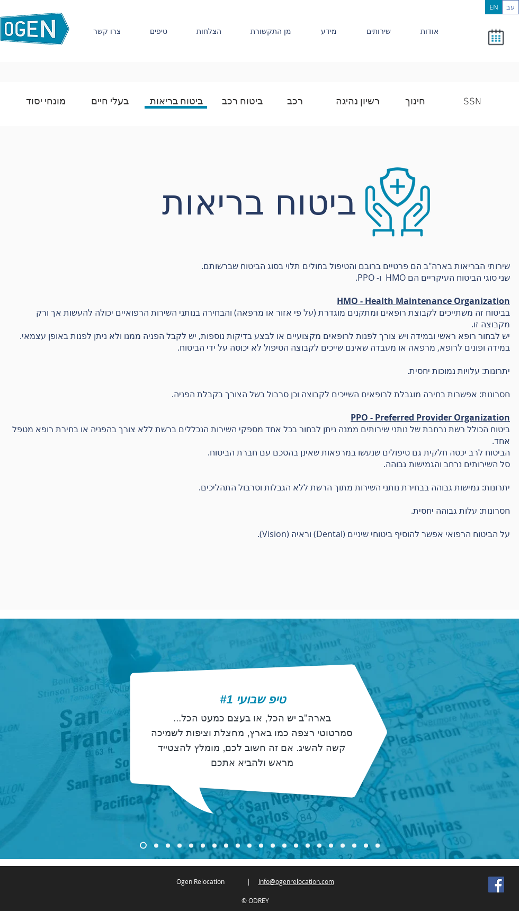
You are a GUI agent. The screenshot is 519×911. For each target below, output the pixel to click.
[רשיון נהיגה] (357, 102)
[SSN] (472, 102)
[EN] (493, 7)
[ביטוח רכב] (242, 102)
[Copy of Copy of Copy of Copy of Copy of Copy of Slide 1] (238, 845)
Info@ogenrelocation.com (296, 881)
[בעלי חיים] (109, 102)
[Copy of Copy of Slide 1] (156, 845)
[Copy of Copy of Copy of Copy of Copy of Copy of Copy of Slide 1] (296, 845)
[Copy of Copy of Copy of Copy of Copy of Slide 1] (226, 845)
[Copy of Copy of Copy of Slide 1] (168, 845)
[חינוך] (415, 102)
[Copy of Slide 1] (143, 845)
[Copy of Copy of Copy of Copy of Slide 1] (214, 845)
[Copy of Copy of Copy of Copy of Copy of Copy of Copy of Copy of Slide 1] (377, 845)
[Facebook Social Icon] (496, 884)
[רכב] (295, 102)
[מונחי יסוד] (45, 102)
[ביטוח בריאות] (176, 102)
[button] (495, 37)
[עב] (510, 7)
